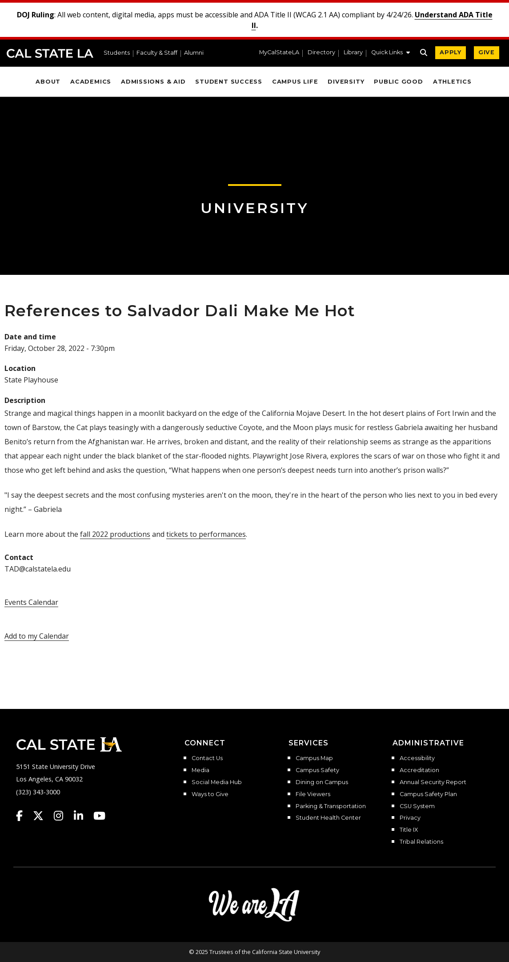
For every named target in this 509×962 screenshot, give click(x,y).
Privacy (410, 818)
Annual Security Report (433, 782)
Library (353, 53)
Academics (90, 81)
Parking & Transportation (331, 806)
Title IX (409, 830)
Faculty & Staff (156, 53)
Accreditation (419, 770)
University (254, 208)
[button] (390, 53)
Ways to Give (210, 794)
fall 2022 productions (115, 534)
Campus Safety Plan (428, 794)
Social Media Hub (217, 782)
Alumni (194, 53)
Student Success (228, 81)
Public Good (398, 81)
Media (200, 770)
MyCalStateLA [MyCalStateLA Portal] (279, 53)
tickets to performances (206, 534)
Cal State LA (50, 53)
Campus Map (314, 758)
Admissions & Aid (153, 81)
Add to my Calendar (36, 636)
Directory (321, 53)
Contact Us (207, 758)
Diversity (346, 81)
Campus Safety (317, 770)
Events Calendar (31, 602)
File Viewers (313, 794)
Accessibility (417, 758)
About (48, 81)
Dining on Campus (322, 782)
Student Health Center (328, 818)
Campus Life (295, 81)
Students (117, 53)
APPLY (450, 52)
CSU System (417, 806)
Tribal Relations (421, 842)
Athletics (452, 81)
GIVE (486, 52)
